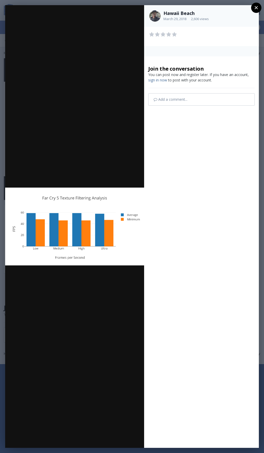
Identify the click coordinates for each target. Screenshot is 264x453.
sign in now (157, 80)
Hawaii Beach (179, 13)
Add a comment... (170, 99)
